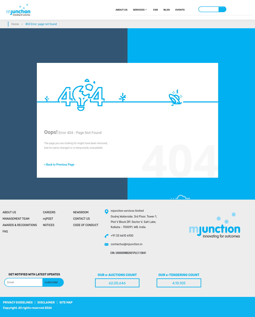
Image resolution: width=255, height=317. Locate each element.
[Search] (212, 9)
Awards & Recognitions (20, 225)
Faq (5, 231)
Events (179, 9)
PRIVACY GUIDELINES (18, 302)
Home (15, 24)
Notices (48, 225)
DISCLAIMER (46, 302)
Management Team (16, 218)
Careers (49, 212)
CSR (155, 9)
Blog (167, 9)
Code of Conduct (85, 225)
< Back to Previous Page (59, 164)
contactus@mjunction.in (126, 244)
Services (139, 9)
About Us (121, 9)
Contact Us (81, 218)
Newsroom (80, 212)
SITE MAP (66, 302)
